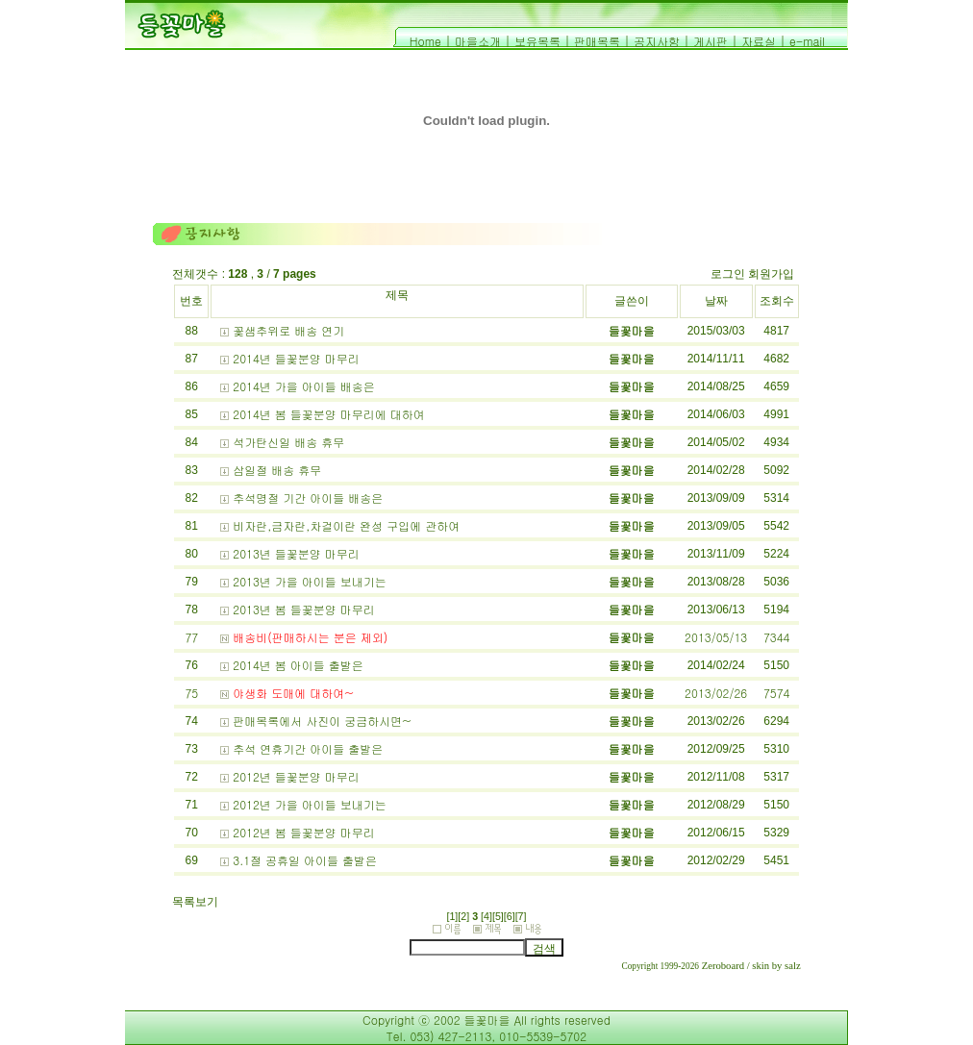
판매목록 (597, 41)
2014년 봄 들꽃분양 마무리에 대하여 (329, 414)
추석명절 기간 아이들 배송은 (308, 497)
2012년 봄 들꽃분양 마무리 (304, 832)
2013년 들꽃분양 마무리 (296, 553)
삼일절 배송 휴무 (277, 469)
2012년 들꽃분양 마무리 (296, 776)
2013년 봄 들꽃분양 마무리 (304, 609)
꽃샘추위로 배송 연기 (288, 330)
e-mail (807, 41)
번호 (191, 301)
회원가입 (771, 274)
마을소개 (478, 41)
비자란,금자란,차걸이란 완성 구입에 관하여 (346, 525)
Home (425, 41)
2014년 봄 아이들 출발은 (298, 665)
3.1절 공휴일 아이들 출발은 (305, 860)
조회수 (777, 301)
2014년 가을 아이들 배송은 (304, 386)
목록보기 (195, 901)
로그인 (728, 274)
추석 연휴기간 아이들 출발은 (308, 748)
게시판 (710, 41)
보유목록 (537, 41)
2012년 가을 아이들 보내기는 (310, 804)
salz (793, 965)
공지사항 (657, 41)
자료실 (758, 41)
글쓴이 (631, 301)
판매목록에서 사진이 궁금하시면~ (322, 720)
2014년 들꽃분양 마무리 (296, 358)
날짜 (716, 301)
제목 (397, 295)
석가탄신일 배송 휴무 (288, 442)
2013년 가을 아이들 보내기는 (310, 581)
